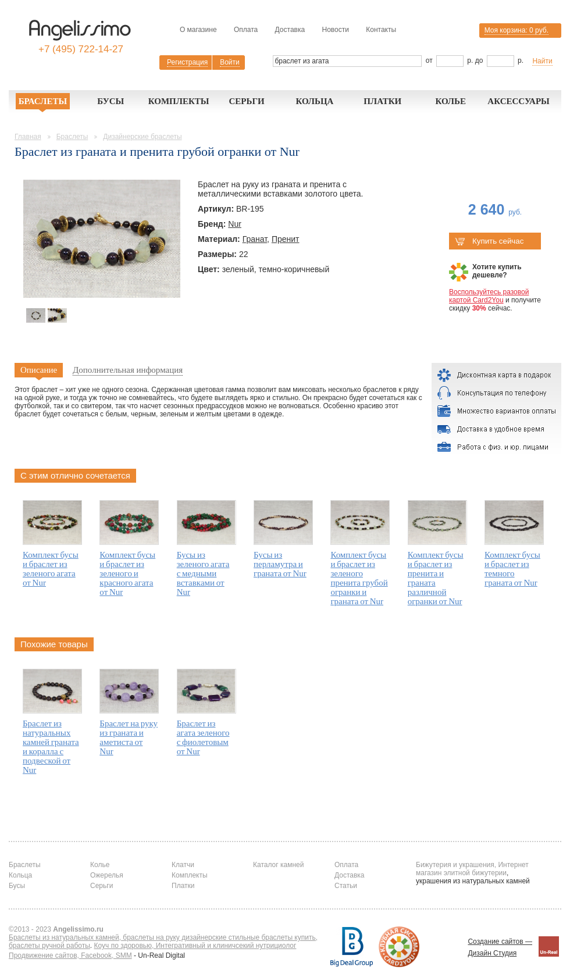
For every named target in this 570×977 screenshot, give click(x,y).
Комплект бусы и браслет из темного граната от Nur (512, 568)
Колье (450, 101)
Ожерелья (106, 875)
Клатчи (183, 865)
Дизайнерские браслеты (142, 137)
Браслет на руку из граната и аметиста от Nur (128, 737)
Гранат (255, 239)
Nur (234, 224)
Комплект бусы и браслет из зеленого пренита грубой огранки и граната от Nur (358, 578)
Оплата (246, 30)
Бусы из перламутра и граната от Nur (280, 564)
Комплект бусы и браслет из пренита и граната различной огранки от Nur (436, 578)
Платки (382, 101)
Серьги (246, 101)
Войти (230, 62)
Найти (542, 61)
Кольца (314, 101)
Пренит (286, 239)
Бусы (110, 101)
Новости (335, 30)
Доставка (290, 30)
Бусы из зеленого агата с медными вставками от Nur (203, 573)
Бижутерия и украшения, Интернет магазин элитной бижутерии (472, 869)
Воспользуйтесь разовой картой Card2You (489, 296)
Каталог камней (278, 865)
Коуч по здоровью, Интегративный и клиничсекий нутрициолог (195, 946)
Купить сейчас (489, 241)
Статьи (345, 886)
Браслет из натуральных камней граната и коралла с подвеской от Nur (51, 747)
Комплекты (178, 101)
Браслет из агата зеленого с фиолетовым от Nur (203, 737)
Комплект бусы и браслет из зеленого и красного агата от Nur (127, 573)
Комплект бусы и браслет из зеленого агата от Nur (51, 568)
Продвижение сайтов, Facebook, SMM (70, 955)
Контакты (381, 30)
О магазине (198, 30)
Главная (28, 137)
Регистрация (187, 62)
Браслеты (43, 101)
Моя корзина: (516, 30)
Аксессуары (518, 101)
